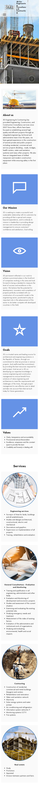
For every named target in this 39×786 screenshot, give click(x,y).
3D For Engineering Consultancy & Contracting (21, 7)
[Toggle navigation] (4, 15)
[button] (7, 79)
